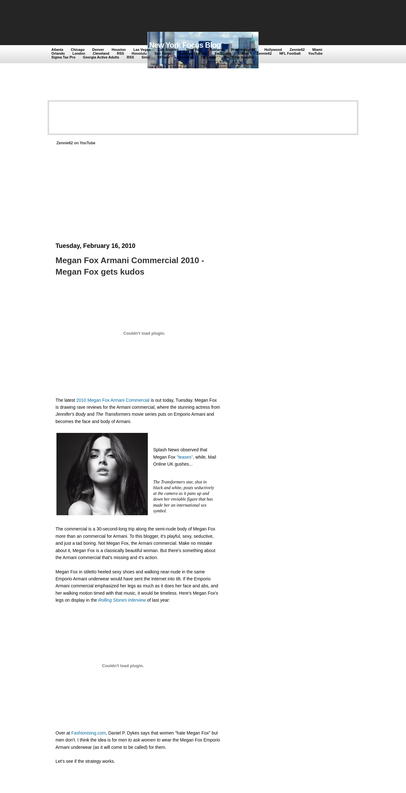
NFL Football (290, 53)
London (78, 53)
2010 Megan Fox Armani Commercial (112, 400)
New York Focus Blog (185, 45)
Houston (119, 49)
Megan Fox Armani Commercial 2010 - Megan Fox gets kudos (130, 266)
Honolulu (139, 53)
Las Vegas (142, 49)
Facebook (223, 53)
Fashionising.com (88, 732)
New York (194, 49)
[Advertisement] (167, 16)
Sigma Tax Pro (63, 57)
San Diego (163, 53)
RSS (120, 53)
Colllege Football (193, 53)
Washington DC (244, 49)
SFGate (164, 57)
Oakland (216, 49)
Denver (98, 49)
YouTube (315, 53)
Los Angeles (168, 49)
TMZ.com (208, 57)
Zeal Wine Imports (239, 57)
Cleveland (101, 53)
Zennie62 (297, 49)
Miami (317, 49)
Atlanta (57, 49)
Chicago (77, 49)
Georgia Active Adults (101, 57)
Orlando (58, 53)
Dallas (244, 53)
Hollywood (273, 49)
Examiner (185, 57)
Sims (145, 57)
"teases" (185, 457)
